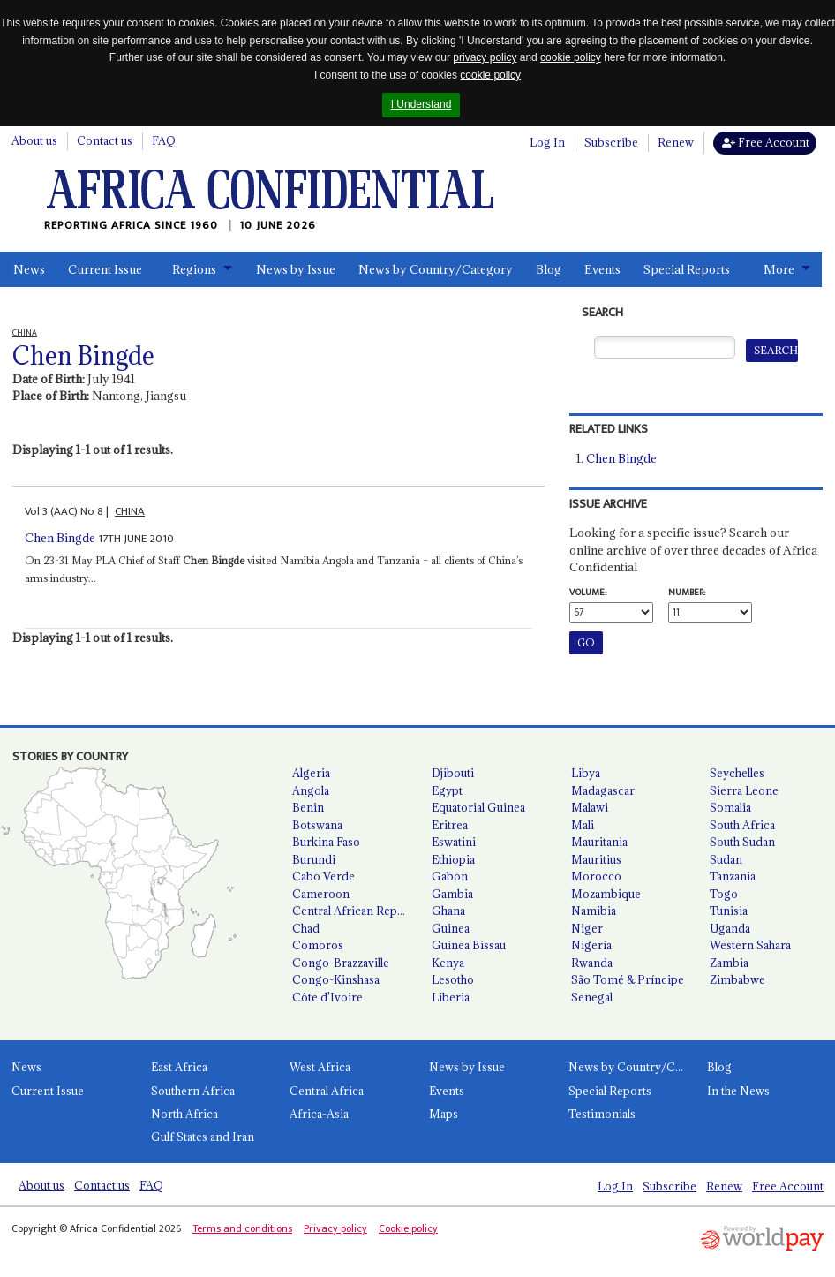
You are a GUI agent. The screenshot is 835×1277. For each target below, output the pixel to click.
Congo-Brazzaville (340, 963)
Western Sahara (750, 945)
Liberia (451, 997)
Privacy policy (335, 1228)
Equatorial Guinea (478, 807)
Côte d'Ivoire (327, 997)
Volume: (587, 593)
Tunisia (729, 910)
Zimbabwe (737, 979)
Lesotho (453, 979)
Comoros (317, 945)
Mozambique (606, 894)
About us (34, 140)
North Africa (184, 1114)
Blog (548, 269)
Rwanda (592, 963)
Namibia (593, 910)
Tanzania (733, 876)
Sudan (726, 859)
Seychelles (737, 773)
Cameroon (321, 894)
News (29, 269)
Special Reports (686, 269)
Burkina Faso (326, 842)
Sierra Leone (744, 790)
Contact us (104, 140)
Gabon (450, 876)
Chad (306, 928)
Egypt (447, 790)
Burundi (313, 859)
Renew (676, 142)
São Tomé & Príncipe (627, 979)
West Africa (320, 1067)
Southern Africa (193, 1091)
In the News (738, 1091)
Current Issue (105, 269)
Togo (724, 894)
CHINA (130, 511)
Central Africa (327, 1091)
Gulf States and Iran (202, 1137)
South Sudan (742, 842)
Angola (310, 790)
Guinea (451, 928)
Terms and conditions (242, 1228)
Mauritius (596, 859)
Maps (443, 1114)
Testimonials (602, 1114)
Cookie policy (408, 1228)
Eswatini (454, 842)
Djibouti (453, 773)
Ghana (448, 910)
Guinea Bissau (469, 945)
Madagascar (603, 790)
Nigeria (591, 945)
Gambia (452, 894)
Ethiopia (453, 859)
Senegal (592, 997)
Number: (686, 593)
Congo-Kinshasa (336, 979)
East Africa (179, 1067)
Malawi (589, 807)
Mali (582, 825)
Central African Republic (355, 910)
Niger (587, 928)
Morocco (596, 876)
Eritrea (450, 825)
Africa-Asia (319, 1114)
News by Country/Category (435, 269)
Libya (585, 773)
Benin (308, 807)
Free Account (765, 142)
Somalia (730, 807)
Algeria (311, 773)
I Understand (421, 104)
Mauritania (599, 842)
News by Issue (295, 269)
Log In (547, 142)
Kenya (448, 963)
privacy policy (484, 57)
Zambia (729, 963)
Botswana (317, 825)
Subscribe (611, 142)
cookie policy (570, 57)
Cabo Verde (323, 876)
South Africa (742, 825)
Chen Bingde (60, 538)
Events (602, 269)
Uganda (730, 928)
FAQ (164, 140)
